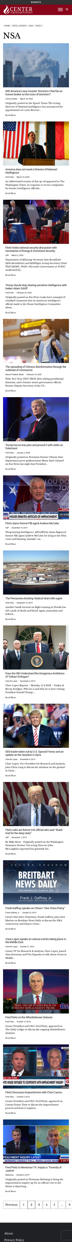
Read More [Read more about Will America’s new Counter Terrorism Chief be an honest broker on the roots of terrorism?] (10, 115)
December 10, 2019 (25, 603)
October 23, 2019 (29, 913)
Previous (11, 1204)
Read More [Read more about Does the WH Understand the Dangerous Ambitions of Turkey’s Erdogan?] (10, 697)
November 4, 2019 (27, 759)
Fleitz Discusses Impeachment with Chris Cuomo (33, 1092)
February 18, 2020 (34, 374)
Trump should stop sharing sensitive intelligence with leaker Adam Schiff (36, 287)
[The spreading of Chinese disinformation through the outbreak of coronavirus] (36, 341)
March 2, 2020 (17, 255)
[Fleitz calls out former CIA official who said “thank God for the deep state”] (36, 804)
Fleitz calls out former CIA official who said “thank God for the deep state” (33, 831)
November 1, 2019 (19, 837)
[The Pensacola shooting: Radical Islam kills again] (36, 572)
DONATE (36, 2)
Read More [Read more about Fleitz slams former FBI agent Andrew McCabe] (10, 544)
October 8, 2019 (22, 1175)
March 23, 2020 (23, 177)
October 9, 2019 (23, 1097)
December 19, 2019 (20, 528)
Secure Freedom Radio (14, 374)
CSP (7, 255)
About (8, 1233)
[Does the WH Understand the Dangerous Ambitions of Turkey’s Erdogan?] (36, 647)
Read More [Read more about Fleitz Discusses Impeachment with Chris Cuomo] (10, 1113)
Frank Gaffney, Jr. (12, 913)
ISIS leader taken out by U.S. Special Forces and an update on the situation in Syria (34, 753)
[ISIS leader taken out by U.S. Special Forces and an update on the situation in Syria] (36, 726)
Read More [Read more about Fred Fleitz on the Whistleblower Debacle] (10, 1038)
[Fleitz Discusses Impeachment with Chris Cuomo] (36, 1066)
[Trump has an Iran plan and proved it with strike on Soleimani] (36, 419)
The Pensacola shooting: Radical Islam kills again (33, 598)
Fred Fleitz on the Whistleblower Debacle (28, 1017)
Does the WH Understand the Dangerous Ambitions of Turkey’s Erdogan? (34, 675)
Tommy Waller (11, 99)
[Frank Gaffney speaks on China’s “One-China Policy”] (36, 882)
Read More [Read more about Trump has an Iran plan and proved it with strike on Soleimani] (10, 469)
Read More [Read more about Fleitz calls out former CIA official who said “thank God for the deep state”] (10, 854)
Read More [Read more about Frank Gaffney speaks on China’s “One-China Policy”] (10, 929)
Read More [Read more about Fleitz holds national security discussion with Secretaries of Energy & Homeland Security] (10, 275)
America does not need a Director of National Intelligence (31, 171)
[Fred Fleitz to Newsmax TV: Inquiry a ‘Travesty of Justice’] (36, 1141)
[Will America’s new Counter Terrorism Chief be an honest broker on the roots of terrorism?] (36, 65)
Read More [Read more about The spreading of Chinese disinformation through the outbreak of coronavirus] (10, 391)
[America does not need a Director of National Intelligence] (36, 143)
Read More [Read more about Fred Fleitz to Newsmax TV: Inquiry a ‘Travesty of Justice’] (10, 1191)
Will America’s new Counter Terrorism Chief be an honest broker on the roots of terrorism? (33, 92)
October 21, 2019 (27, 947)
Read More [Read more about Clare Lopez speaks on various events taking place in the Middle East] (10, 963)
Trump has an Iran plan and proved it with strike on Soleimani (34, 446)
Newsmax (9, 1175)
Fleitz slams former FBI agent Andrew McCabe (32, 523)
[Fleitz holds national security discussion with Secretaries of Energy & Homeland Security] (36, 222)
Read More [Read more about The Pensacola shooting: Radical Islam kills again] (10, 619)
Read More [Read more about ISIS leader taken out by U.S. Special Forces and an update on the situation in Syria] (10, 775)
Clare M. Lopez (11, 681)
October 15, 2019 (24, 1022)
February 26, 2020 (24, 293)
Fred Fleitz (9, 177)
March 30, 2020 (26, 99)
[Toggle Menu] (60, 9)
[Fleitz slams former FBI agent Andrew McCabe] (36, 497)
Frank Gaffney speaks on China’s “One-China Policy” (35, 908)
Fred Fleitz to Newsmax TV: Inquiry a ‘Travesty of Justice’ (33, 1169)
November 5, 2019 (27, 681)
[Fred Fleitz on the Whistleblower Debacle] (36, 991)
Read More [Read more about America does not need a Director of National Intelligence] (10, 193)
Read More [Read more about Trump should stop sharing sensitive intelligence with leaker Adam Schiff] (10, 312)
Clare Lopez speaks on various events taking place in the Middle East (35, 940)
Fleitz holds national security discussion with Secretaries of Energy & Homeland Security (31, 249)
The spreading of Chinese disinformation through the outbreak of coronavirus (35, 368)
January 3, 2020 (23, 453)
